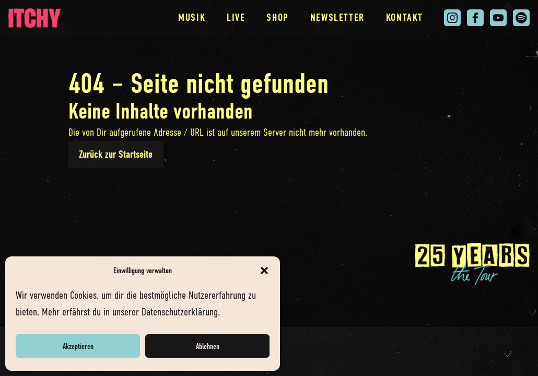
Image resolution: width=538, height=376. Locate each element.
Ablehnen (207, 346)
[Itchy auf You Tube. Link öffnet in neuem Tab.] (498, 17)
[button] (264, 270)
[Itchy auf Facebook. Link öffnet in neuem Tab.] (475, 17)
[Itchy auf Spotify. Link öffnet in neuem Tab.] (521, 17)
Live (236, 17)
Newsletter (337, 17)
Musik (191, 17)
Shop (277, 17)
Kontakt (404, 17)
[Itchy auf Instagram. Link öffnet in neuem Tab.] (452, 17)
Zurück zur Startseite (116, 154)
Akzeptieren (78, 346)
